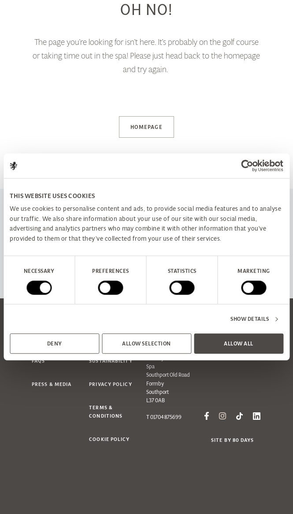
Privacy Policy (110, 384)
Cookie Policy (109, 439)
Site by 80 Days (232, 440)
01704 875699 (166, 417)
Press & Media (51, 384)
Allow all (238, 343)
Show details (249, 319)
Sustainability (110, 360)
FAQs (38, 360)
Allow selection (146, 343)
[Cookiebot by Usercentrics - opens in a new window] (244, 166)
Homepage (146, 127)
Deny (54, 343)
